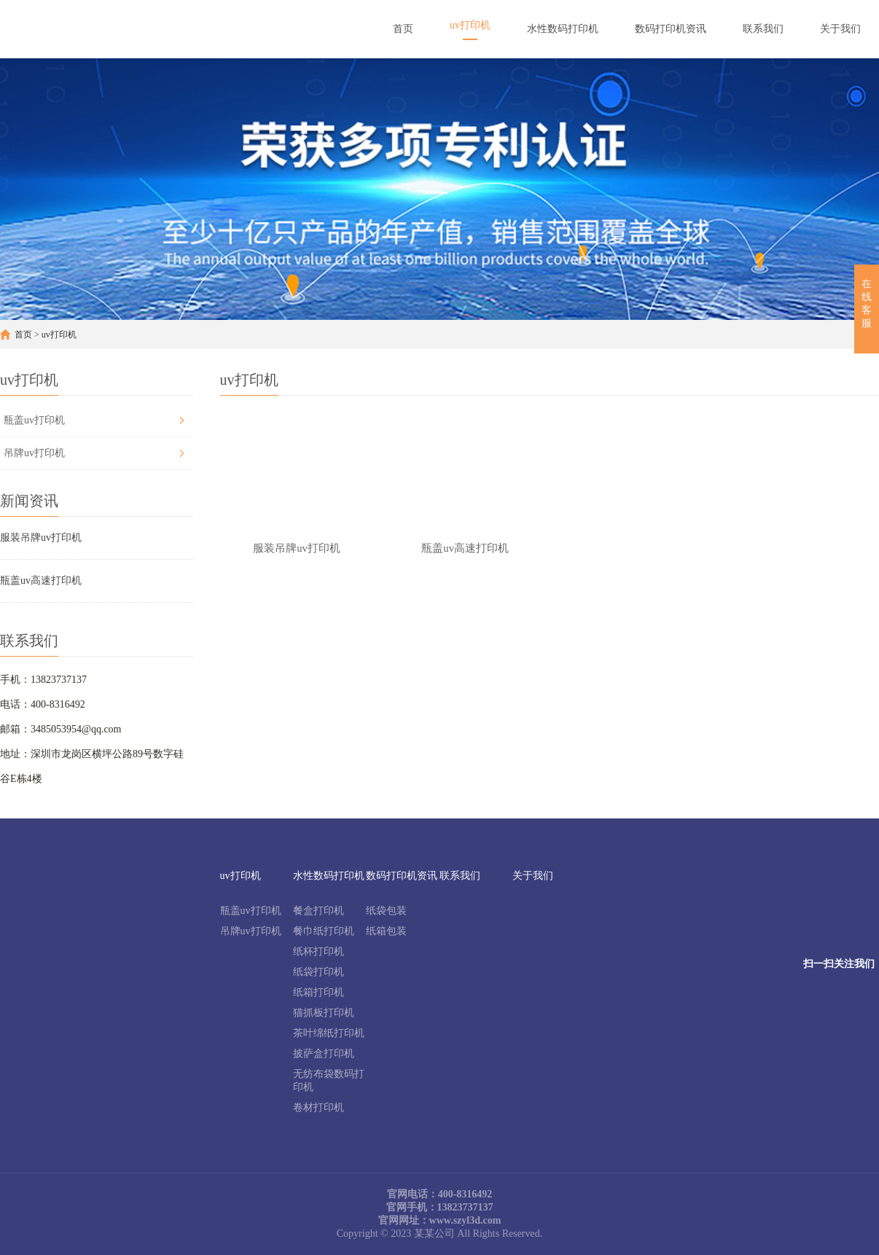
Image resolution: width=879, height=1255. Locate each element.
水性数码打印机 (328, 875)
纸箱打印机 (318, 992)
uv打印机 (59, 334)
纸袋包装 (386, 910)
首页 (23, 334)
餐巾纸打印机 (323, 931)
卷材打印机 (318, 1107)
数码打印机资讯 (401, 875)
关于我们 (532, 875)
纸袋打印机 (318, 971)
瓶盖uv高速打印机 (41, 580)
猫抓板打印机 (323, 1012)
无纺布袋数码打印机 (328, 1080)
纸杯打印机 (318, 951)
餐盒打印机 (318, 910)
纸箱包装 (386, 931)
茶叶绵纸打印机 (328, 1033)
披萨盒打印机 (323, 1053)
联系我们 (460, 875)
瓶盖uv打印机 (34, 420)
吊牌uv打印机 (34, 452)
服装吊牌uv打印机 (41, 537)
